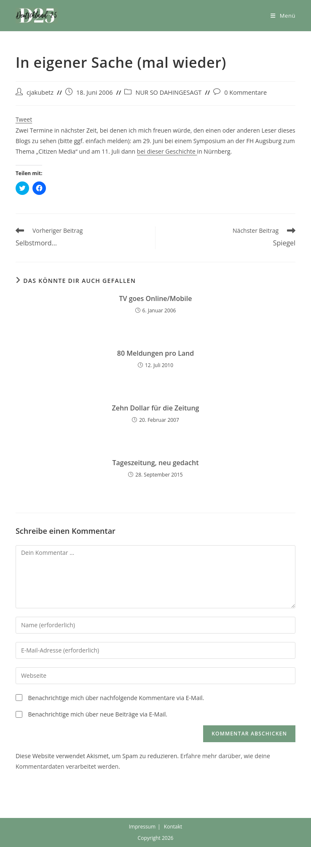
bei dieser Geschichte (167, 151)
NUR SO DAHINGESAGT (168, 92)
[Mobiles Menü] (283, 15)
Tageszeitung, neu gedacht (155, 462)
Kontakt (173, 826)
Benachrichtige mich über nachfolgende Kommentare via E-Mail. (116, 698)
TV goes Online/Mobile (155, 298)
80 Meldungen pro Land (155, 353)
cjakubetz (40, 92)
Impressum (142, 826)
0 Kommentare (245, 92)
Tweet (24, 119)
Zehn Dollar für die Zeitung (155, 408)
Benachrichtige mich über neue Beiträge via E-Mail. (97, 714)
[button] (37, 16)
